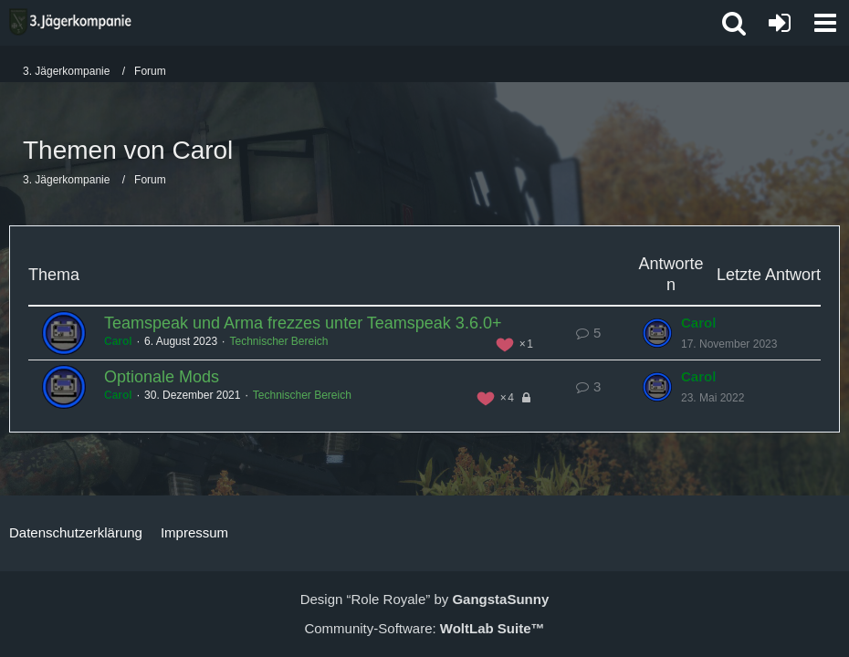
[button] (825, 23)
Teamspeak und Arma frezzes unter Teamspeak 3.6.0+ (302, 323)
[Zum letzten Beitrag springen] (657, 333)
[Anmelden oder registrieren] (779, 23)
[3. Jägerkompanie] (70, 22)
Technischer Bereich (278, 341)
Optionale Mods (161, 377)
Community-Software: (424, 628)
